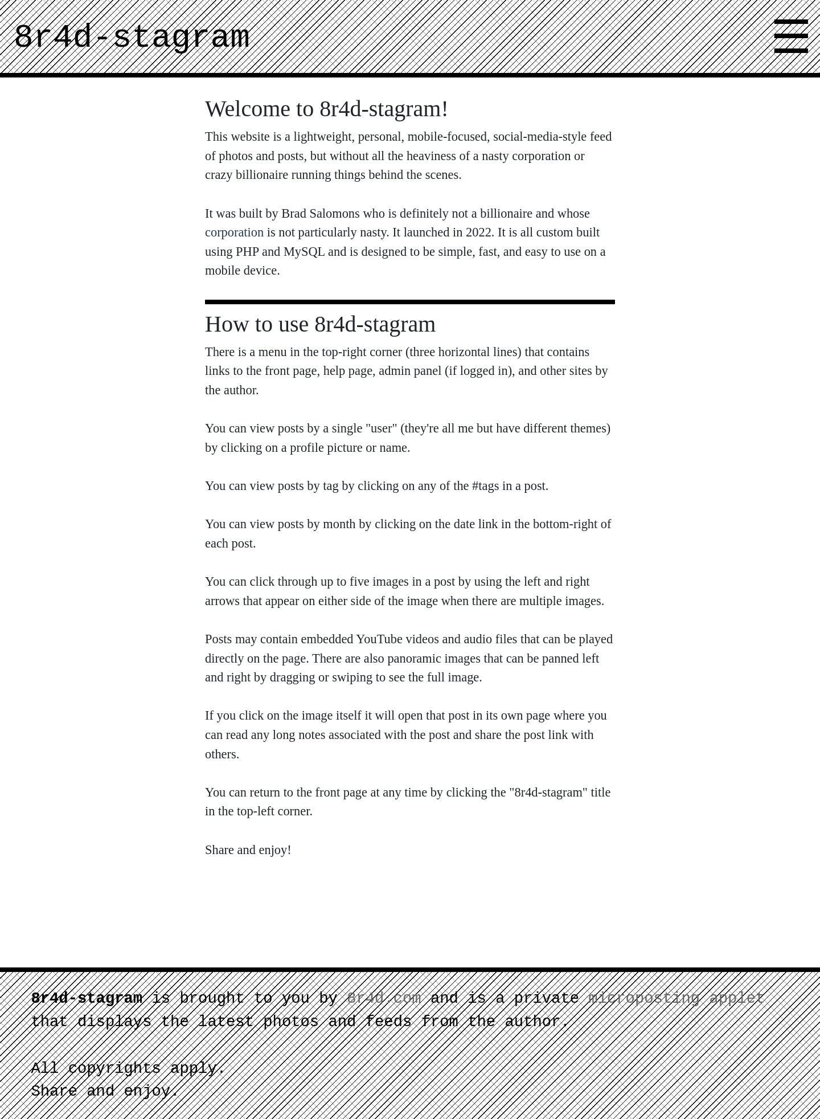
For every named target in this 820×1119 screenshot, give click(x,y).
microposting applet (676, 998)
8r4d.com (384, 998)
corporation (234, 232)
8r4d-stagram (132, 37)
